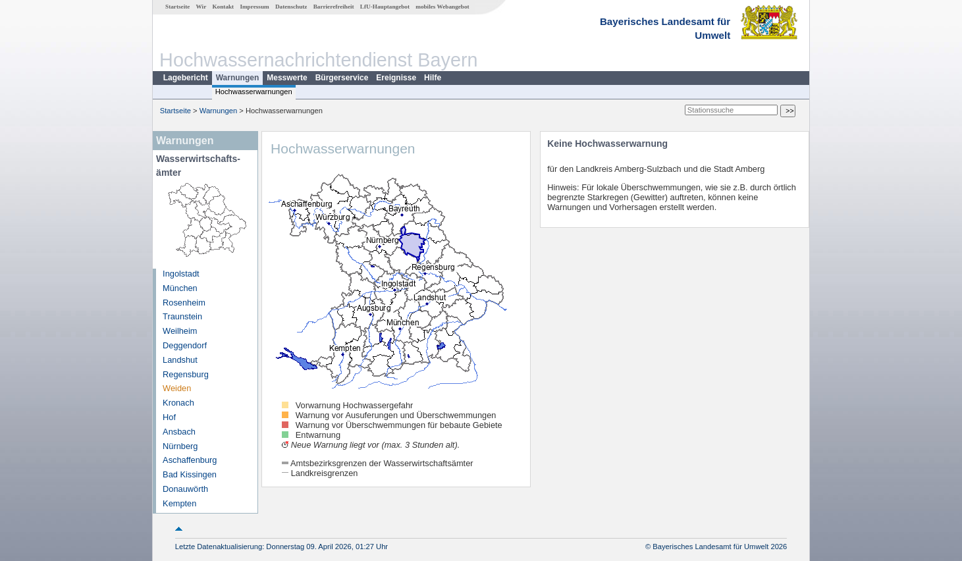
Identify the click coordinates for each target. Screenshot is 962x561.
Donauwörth (185, 489)
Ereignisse (396, 77)
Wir (201, 6)
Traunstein (182, 316)
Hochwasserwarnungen (253, 91)
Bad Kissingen (190, 474)
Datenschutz (291, 6)
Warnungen (237, 77)
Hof (169, 417)
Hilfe (432, 77)
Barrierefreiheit (333, 6)
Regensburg (186, 374)
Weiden (177, 388)
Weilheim (180, 331)
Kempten (179, 503)
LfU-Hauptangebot (385, 6)
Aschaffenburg (190, 460)
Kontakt (223, 6)
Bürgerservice (342, 77)
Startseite (177, 6)
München (180, 288)
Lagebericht (185, 77)
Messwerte (287, 77)
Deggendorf (185, 345)
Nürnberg (180, 446)
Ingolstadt (181, 274)
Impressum (254, 6)
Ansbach (179, 432)
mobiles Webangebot (442, 6)
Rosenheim (184, 302)
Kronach (178, 403)
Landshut (180, 360)
